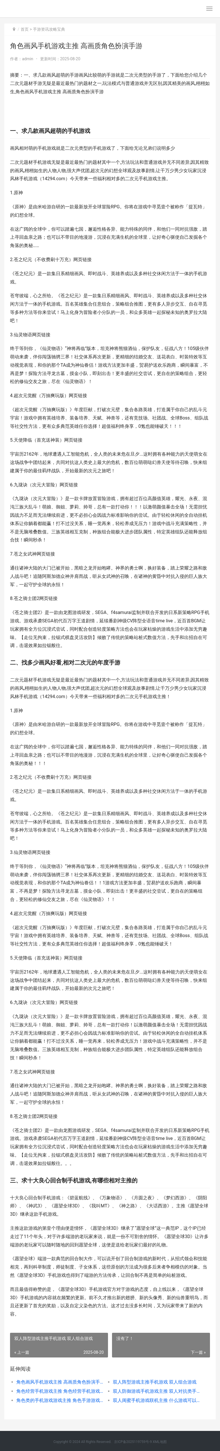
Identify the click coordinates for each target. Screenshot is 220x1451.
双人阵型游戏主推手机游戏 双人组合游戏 (155, 1382)
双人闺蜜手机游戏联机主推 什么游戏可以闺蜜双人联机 (156, 1400)
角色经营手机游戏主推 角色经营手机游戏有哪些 (59, 1391)
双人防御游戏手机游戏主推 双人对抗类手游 (156, 1391)
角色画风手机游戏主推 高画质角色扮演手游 (59, 1382)
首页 (25, 29)
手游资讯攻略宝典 (49, 29)
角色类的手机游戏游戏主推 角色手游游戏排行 (59, 1400)
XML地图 (159, 1442)
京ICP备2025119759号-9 (133, 1442)
